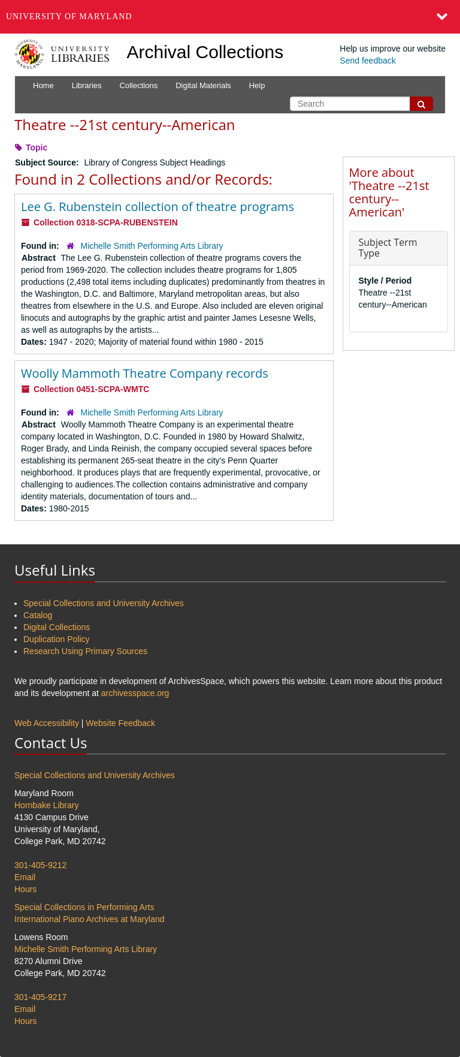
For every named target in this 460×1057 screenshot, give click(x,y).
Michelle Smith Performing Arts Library (152, 246)
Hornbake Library (46, 805)
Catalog (37, 615)
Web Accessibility (46, 723)
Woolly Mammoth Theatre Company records (144, 373)
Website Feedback (120, 723)
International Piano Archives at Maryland (89, 919)
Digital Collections (56, 627)
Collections (139, 85)
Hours (25, 889)
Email (24, 877)
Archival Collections (205, 52)
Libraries (87, 85)
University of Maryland (69, 16)
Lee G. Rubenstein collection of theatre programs (157, 206)
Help (257, 85)
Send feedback (367, 60)
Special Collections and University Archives (103, 603)
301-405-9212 (40, 865)
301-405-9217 (40, 997)
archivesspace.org (135, 693)
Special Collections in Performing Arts (84, 907)
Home (43, 85)
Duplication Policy (56, 639)
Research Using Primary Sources (85, 651)
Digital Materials (203, 85)
